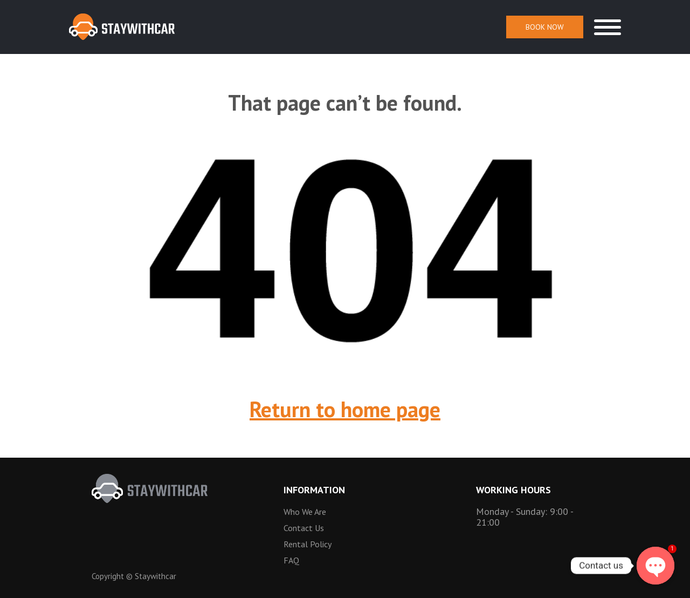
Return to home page (345, 409)
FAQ (291, 560)
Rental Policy (308, 544)
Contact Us (304, 527)
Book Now (545, 27)
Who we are (305, 511)
